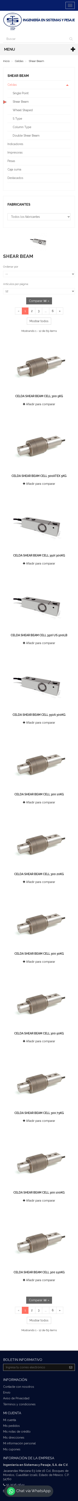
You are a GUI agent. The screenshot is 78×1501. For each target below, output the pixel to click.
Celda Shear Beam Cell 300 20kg (39, 874)
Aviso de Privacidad (16, 1398)
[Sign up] (71, 1367)
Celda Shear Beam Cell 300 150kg (39, 1272)
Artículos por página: (16, 284)
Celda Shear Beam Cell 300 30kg (39, 953)
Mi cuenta (9, 1420)
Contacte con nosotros (18, 1386)
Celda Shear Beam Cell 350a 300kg (39, 714)
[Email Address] (35, 1367)
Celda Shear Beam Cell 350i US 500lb (39, 635)
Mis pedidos (11, 1425)
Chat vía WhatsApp (29, 1491)
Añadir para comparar (39, 404)
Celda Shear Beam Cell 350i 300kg (39, 555)
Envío (6, 1392)
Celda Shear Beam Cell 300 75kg (39, 1113)
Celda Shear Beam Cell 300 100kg (39, 1192)
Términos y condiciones (19, 1404)
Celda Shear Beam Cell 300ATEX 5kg (39, 476)
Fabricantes (18, 204)
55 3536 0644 (15, 1485)
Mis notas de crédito (17, 1431)
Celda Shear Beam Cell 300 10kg (39, 794)
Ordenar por (10, 266)
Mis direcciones (13, 1437)
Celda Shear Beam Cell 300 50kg (39, 1033)
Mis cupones (11, 1449)
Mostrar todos (39, 321)
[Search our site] (35, 39)
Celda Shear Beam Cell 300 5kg (39, 396)
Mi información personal (19, 1443)
